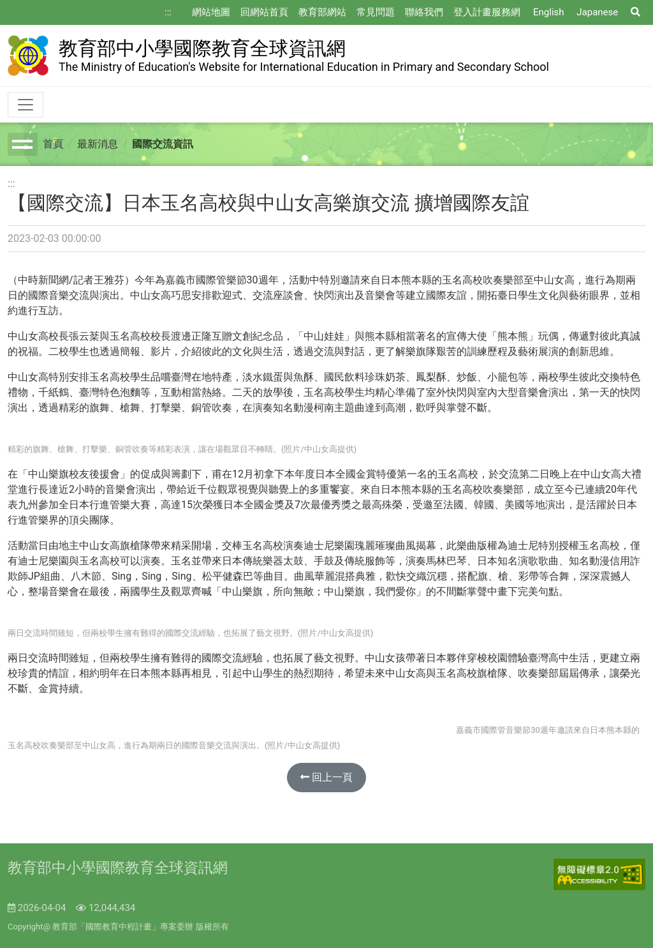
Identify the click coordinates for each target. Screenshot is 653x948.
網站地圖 (211, 12)
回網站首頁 (264, 12)
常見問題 (375, 12)
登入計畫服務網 (486, 12)
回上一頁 (326, 777)
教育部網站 (322, 12)
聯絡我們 (424, 12)
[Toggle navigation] (25, 104)
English (548, 12)
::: (168, 12)
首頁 (53, 144)
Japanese (597, 12)
